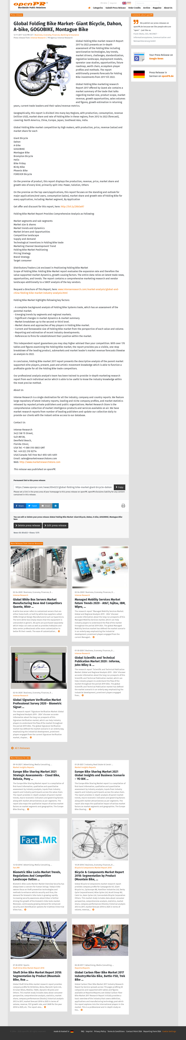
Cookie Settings (169, 1031)
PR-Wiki (103, 3)
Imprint (113, 3)
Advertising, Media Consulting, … (38, 764)
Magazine (157, 8)
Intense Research (38, 38)
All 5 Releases (20, 748)
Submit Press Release (116, 8)
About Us (168, 8)
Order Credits (134, 8)
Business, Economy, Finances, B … (38, 592)
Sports (26, 965)
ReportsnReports (82, 968)
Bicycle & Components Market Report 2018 (93, 868)
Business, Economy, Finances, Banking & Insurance (57, 35)
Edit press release (55, 525)
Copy (119, 487)
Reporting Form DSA (152, 1031)
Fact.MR (16, 868)
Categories (98, 8)
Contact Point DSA (134, 1031)
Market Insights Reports (23, 767)
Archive (146, 8)
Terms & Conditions (116, 1031)
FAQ (82, 1031)
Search (166, 3)
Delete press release (28, 525)
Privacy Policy (100, 1031)
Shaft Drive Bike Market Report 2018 (28, 968)
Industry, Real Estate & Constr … (99, 764)
